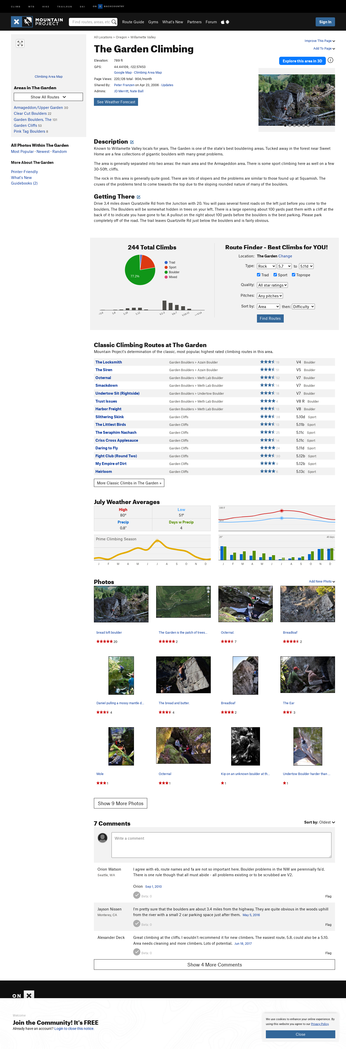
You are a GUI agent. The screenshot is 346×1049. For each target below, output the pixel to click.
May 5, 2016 (251, 915)
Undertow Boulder (210, 393)
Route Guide (133, 21)
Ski (82, 6)
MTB (31, 6)
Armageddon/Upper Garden (38, 107)
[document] (300, 1027)
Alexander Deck (111, 937)
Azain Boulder (207, 362)
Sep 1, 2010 (153, 886)
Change (285, 256)
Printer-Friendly (24, 171)
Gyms (153, 21)
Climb (16, 6)
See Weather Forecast (116, 101)
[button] (263, 100)
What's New (172, 21)
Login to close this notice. (74, 1029)
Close (300, 1034)
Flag (328, 896)
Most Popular (22, 151)
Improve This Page (320, 41)
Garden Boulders (181, 362)
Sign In (325, 21)
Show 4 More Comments (214, 964)
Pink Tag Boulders (29, 131)
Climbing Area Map (49, 76)
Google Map (123, 72)
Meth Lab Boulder (210, 378)
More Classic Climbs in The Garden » (129, 483)
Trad (263, 274)
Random (59, 151)
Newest (43, 151)
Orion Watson (109, 869)
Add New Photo (322, 581)
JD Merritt (121, 91)
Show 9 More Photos (120, 803)
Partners (194, 21)
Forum (211, 21)
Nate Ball (136, 91)
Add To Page (324, 48)
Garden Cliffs (25, 125)
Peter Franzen (124, 85)
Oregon (121, 37)
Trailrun (64, 6)
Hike (46, 6)
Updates (167, 85)
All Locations (103, 37)
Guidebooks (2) (24, 183)
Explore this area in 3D (302, 61)
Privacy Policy (320, 1024)
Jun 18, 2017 (243, 943)
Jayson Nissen (109, 909)
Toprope (301, 274)
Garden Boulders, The (33, 119)
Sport (280, 274)
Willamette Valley (143, 37)
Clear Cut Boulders (30, 113)
